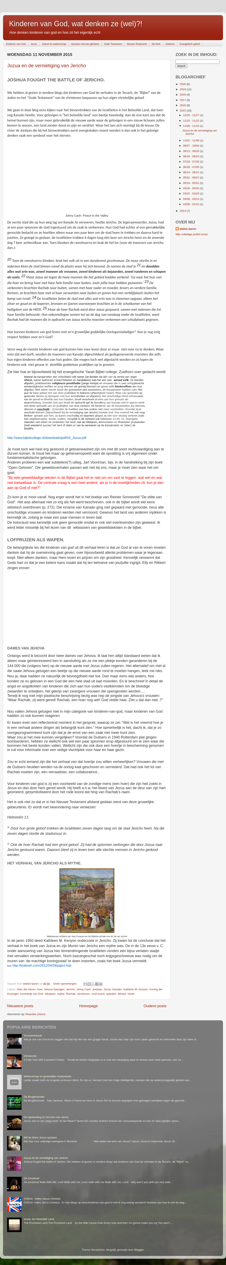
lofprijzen (50, 993)
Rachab (70, 993)
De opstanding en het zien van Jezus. (46, 1117)
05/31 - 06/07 (191, 177)
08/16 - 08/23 (191, 156)
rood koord (98, 993)
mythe (61, 993)
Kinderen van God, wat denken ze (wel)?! (75, 24)
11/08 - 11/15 (191, 125)
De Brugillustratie (34, 1096)
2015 (183, 110)
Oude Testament (113, 44)
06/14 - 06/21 (191, 172)
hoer (39, 989)
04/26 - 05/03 (191, 188)
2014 (183, 210)
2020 (183, 84)
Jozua (107, 989)
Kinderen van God (16, 44)
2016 (183, 105)
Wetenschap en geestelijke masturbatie (47, 1076)
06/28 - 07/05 (191, 167)
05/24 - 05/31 (191, 183)
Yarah (130, 993)
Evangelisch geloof (190, 44)
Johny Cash (83, 989)
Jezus (34, 44)
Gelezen (170, 44)
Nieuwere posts (20, 1006)
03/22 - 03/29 (191, 193)
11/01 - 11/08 (191, 140)
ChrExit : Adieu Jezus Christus (42, 1198)
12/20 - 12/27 (191, 115)
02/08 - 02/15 (191, 204)
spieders (111, 993)
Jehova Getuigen (54, 989)
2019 (183, 89)
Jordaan (97, 989)
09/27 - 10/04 (191, 145)
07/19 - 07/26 (191, 161)
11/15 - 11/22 (191, 120)
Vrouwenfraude (33, 1035)
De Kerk (156, 44)
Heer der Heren (26, 989)
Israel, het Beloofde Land (39, 1219)
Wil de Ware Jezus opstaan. (41, 1137)
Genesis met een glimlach (85, 44)
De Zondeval (31, 1178)
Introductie (30, 1055)
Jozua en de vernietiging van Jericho (46, 65)
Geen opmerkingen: (65, 983)
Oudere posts (155, 1006)
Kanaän (117, 989)
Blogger (139, 1249)
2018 (183, 94)
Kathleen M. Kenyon (135, 989)
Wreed (122, 993)
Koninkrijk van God (31, 993)
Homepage (88, 1006)
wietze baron (188, 228)
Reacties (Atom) (35, 1014)
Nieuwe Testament (137, 44)
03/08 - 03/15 (191, 198)
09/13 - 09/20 (191, 151)
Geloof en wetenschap (54, 44)
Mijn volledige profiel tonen (192, 234)
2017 (183, 100)
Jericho (70, 989)
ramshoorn (83, 993)
